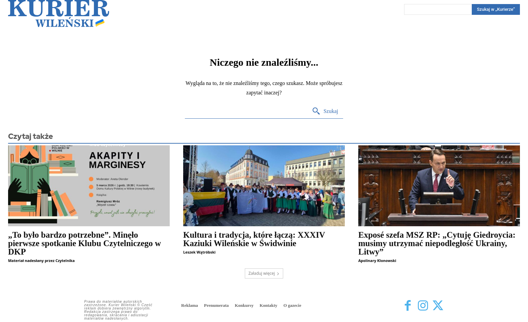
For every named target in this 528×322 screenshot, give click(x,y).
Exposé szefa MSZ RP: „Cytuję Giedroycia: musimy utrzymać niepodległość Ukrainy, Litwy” (437, 243)
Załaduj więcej (264, 273)
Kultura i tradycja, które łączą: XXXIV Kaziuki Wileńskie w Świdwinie (254, 239)
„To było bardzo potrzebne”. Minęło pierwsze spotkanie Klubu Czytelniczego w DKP (84, 243)
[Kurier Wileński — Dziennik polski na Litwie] (58, 13)
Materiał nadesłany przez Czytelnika (41, 260)
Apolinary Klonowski (377, 260)
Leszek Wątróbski (199, 252)
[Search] (496, 9)
